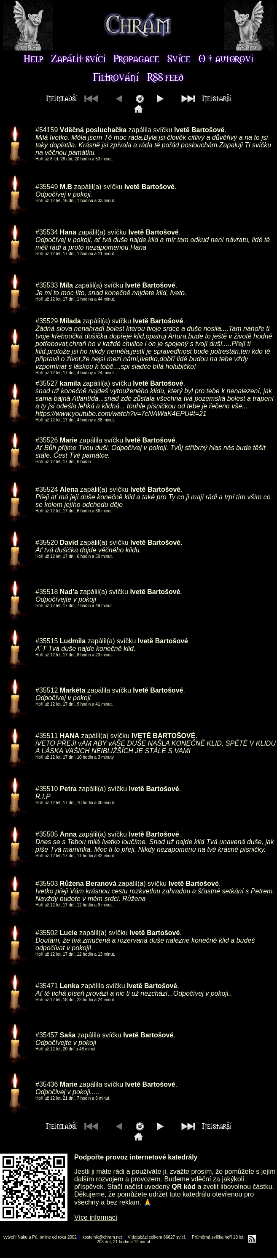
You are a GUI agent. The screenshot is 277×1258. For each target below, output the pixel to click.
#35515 (46, 641)
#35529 (46, 321)
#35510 (46, 788)
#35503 (46, 883)
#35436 (46, 1084)
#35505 (46, 834)
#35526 (46, 440)
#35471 (46, 985)
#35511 (46, 735)
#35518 (46, 591)
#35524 (46, 489)
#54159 (46, 129)
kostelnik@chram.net (102, 1237)
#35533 (46, 285)
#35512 (46, 690)
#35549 (46, 186)
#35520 (46, 542)
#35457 (46, 1035)
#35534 (46, 232)
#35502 (46, 932)
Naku (22, 1237)
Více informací (95, 1217)
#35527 (46, 383)
